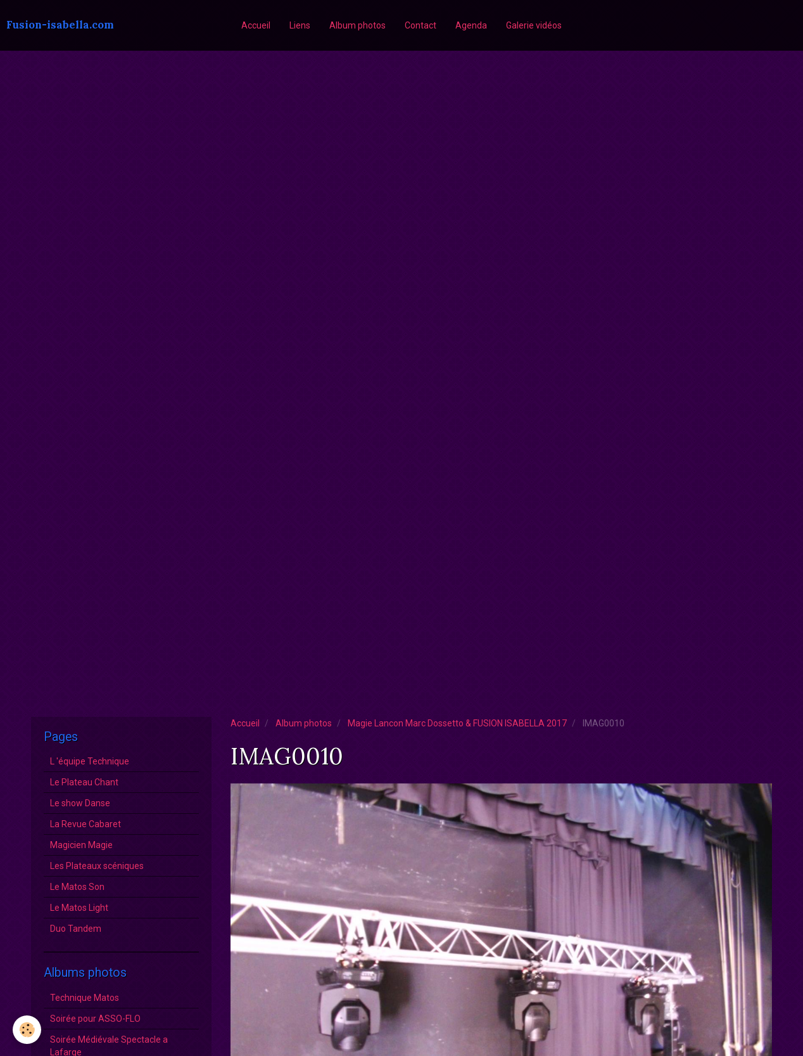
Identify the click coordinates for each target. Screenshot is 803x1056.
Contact (420, 25)
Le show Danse (80, 803)
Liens (299, 25)
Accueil (255, 25)
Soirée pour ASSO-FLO (95, 1019)
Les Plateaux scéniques (97, 866)
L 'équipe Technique (89, 761)
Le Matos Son (77, 887)
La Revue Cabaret (85, 824)
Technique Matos (84, 998)
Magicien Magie (81, 845)
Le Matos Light (79, 908)
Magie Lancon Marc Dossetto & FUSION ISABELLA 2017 (457, 723)
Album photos (357, 25)
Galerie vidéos (534, 25)
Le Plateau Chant (84, 782)
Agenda (471, 25)
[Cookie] (27, 1029)
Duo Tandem (75, 929)
